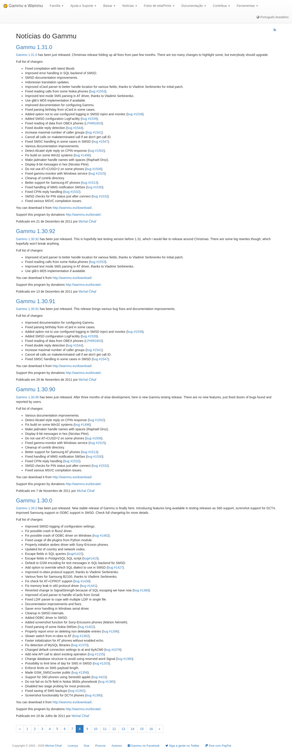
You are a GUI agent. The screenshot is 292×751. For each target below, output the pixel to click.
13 (123, 729)
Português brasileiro (273, 17)
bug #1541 (94, 132)
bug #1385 (106, 681)
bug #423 (99, 677)
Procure (100, 745)
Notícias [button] (129, 6)
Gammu (21, 55)
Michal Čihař (87, 221)
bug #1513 (89, 182)
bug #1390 (93, 695)
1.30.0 (32, 508)
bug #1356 (80, 672)
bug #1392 (76, 691)
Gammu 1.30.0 (34, 500)
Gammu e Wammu (23, 5)
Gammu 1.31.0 (34, 47)
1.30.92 (33, 239)
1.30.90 (33, 397)
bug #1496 (82, 155)
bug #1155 (96, 654)
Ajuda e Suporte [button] (83, 6)
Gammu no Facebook (144, 745)
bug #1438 (81, 581)
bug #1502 (96, 150)
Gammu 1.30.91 (35, 301)
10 (95, 729)
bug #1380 (141, 590)
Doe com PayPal (218, 745)
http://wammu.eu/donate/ (83, 214)
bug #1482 (101, 535)
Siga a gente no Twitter (182, 745)
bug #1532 (71, 192)
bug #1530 (94, 187)
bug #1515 (96, 173)
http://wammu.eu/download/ (72, 208)
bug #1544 (74, 128)
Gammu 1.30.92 (35, 231)
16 (151, 729)
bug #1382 (81, 636)
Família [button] (56, 6)
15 (142, 729)
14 (132, 729)
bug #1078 (112, 649)
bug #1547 (100, 141)
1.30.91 (33, 309)
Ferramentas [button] (247, 6)
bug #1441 (88, 586)
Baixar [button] (109, 6)
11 (105, 729)
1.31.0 (32, 55)
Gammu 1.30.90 (35, 389)
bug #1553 (97, 91)
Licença (73, 745)
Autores (117, 745)
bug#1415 (75, 554)
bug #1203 (101, 663)
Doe (86, 745)
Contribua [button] (221, 6)
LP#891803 (94, 123)
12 (114, 729)
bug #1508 (93, 169)
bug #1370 (79, 645)
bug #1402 (86, 627)
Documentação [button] (193, 6)
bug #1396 (110, 631)
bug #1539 (134, 114)
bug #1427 (115, 567)
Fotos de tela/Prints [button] (159, 6)
